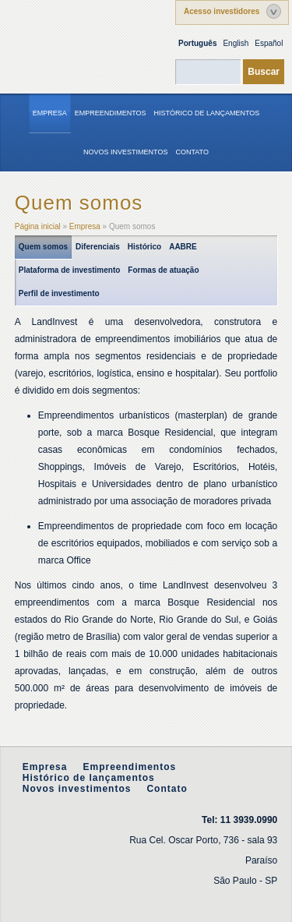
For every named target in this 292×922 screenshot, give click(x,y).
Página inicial (38, 226)
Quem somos (43, 246)
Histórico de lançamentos (207, 113)
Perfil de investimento (59, 293)
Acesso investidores (221, 11)
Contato (192, 152)
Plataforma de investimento (70, 270)
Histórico (144, 246)
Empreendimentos (110, 113)
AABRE (183, 246)
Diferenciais (98, 246)
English (235, 43)
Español (269, 43)
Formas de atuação (163, 270)
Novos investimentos (125, 152)
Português (197, 43)
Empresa (50, 113)
